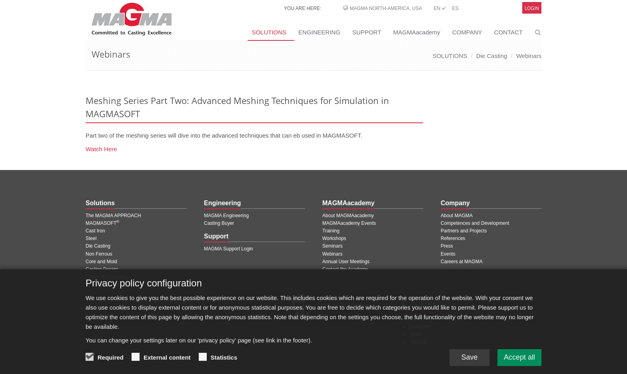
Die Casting (491, 55)
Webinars (528, 55)
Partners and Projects (464, 231)
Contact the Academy (345, 269)
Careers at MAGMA (462, 261)
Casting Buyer (219, 223)
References (453, 238)
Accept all (519, 360)
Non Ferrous (99, 254)
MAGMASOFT (102, 223)
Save (469, 360)
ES (455, 8)
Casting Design (102, 269)
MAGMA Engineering (226, 215)
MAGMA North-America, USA (386, 8)
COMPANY (467, 32)
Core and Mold (101, 261)
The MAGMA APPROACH (113, 215)
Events (448, 254)
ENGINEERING (319, 32)
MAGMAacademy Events (349, 223)
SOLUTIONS (269, 32)
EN (439, 8)
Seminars (332, 246)
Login (532, 8)
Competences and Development (475, 223)
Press (447, 246)
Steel (91, 238)
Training (330, 231)
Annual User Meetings (345, 261)
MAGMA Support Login (228, 249)
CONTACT (508, 32)
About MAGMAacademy (348, 215)
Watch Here (101, 149)
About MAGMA (457, 215)
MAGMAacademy (416, 32)
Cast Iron (95, 231)
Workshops (334, 238)
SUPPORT (366, 32)
